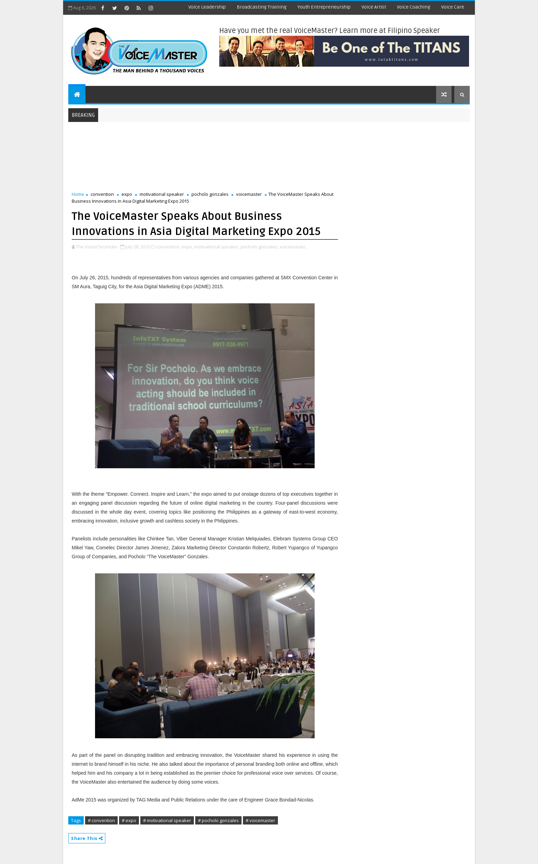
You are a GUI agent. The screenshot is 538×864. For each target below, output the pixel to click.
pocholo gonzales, (260, 247)
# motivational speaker (167, 820)
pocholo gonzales (210, 194)
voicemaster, (293, 247)
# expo (129, 820)
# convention (101, 820)
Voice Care (452, 7)
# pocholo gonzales (218, 820)
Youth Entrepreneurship (324, 7)
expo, (187, 247)
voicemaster (249, 194)
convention (102, 194)
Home (78, 194)
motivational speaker (162, 194)
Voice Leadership (207, 7)
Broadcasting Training (261, 7)
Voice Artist (374, 7)
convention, (168, 247)
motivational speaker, (216, 247)
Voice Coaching (413, 7)
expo (126, 194)
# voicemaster (260, 820)
